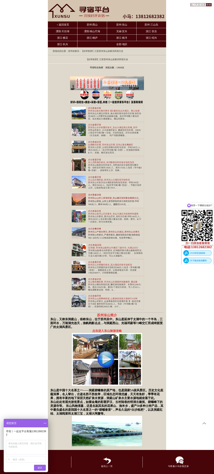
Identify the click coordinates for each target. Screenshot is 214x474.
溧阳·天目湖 (62, 31)
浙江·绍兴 (151, 37)
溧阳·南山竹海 (92, 31)
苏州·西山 (92, 24)
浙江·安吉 (151, 31)
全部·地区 (121, 44)
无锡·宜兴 (121, 31)
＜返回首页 (62, 24)
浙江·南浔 (121, 37)
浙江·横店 (62, 37)
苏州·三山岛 (151, 24)
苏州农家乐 (73, 51)
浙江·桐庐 (92, 37)
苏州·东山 (121, 24)
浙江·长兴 (62, 44)
